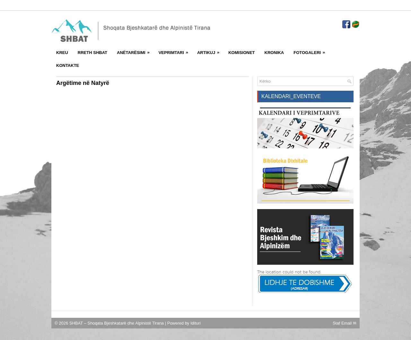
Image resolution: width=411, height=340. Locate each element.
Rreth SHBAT (92, 52)
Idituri (195, 323)
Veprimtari (175, 50)
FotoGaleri (311, 50)
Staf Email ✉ (344, 323)
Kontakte (67, 65)
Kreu (62, 52)
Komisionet (241, 52)
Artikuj (210, 50)
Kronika (274, 52)
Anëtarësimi (135, 50)
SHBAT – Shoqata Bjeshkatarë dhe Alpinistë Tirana (117, 323)
